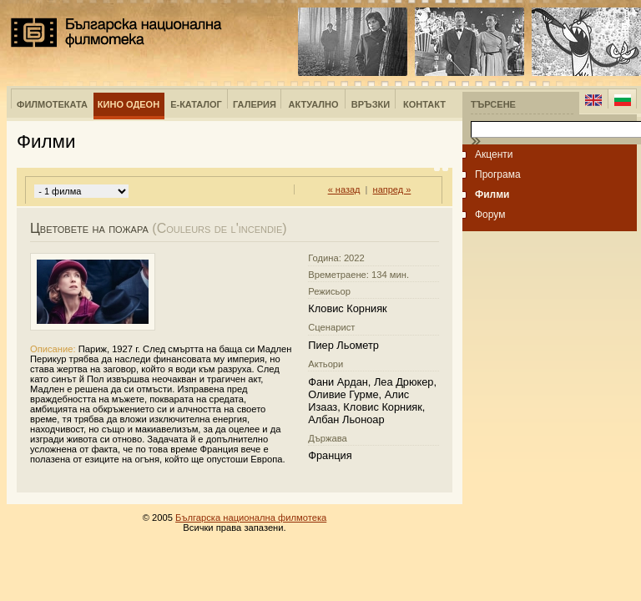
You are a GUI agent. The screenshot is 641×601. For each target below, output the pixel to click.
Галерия (254, 104)
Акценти (494, 154)
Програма (498, 174)
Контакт (424, 104)
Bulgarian (622, 100)
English (593, 100)
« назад (344, 189)
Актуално (314, 104)
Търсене (493, 104)
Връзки (370, 104)
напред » (392, 189)
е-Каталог (196, 104)
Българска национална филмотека (116, 33)
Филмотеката (52, 104)
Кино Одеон (128, 104)
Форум (490, 214)
